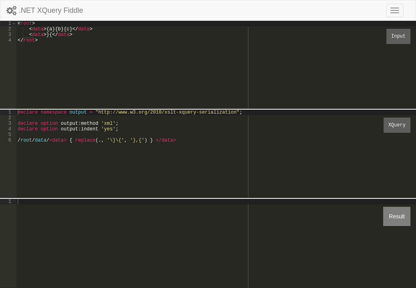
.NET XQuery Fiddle (44, 10)
